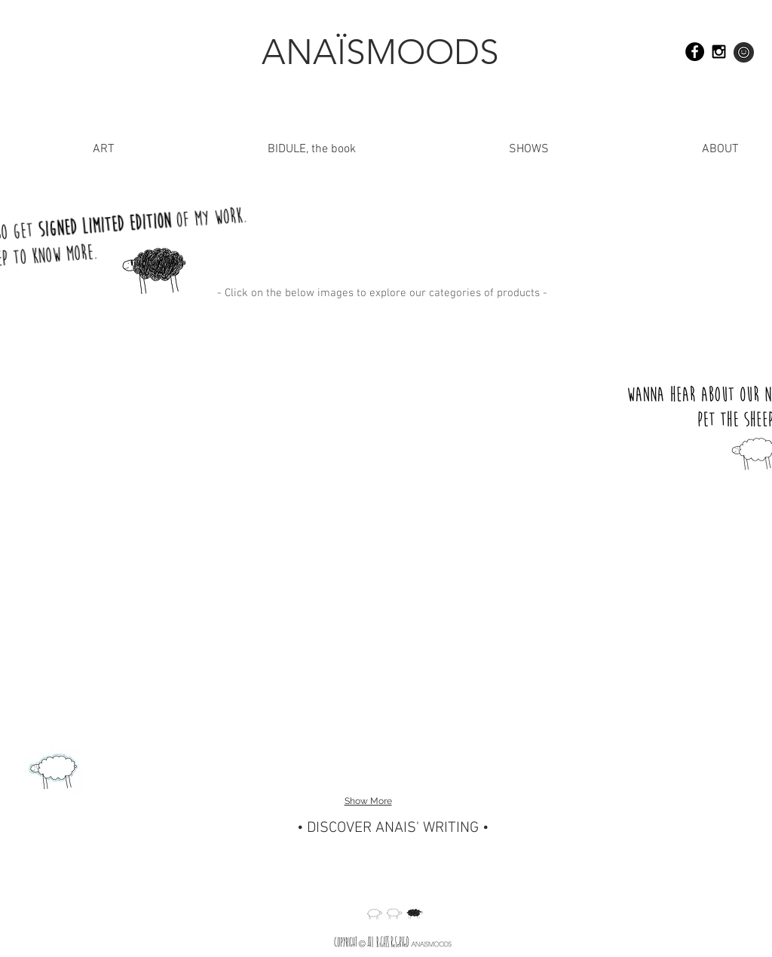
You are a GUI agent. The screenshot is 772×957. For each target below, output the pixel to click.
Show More (368, 801)
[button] (654, 150)
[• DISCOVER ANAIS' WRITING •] (392, 828)
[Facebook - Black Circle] (694, 51)
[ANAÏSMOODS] (380, 52)
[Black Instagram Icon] (718, 51)
